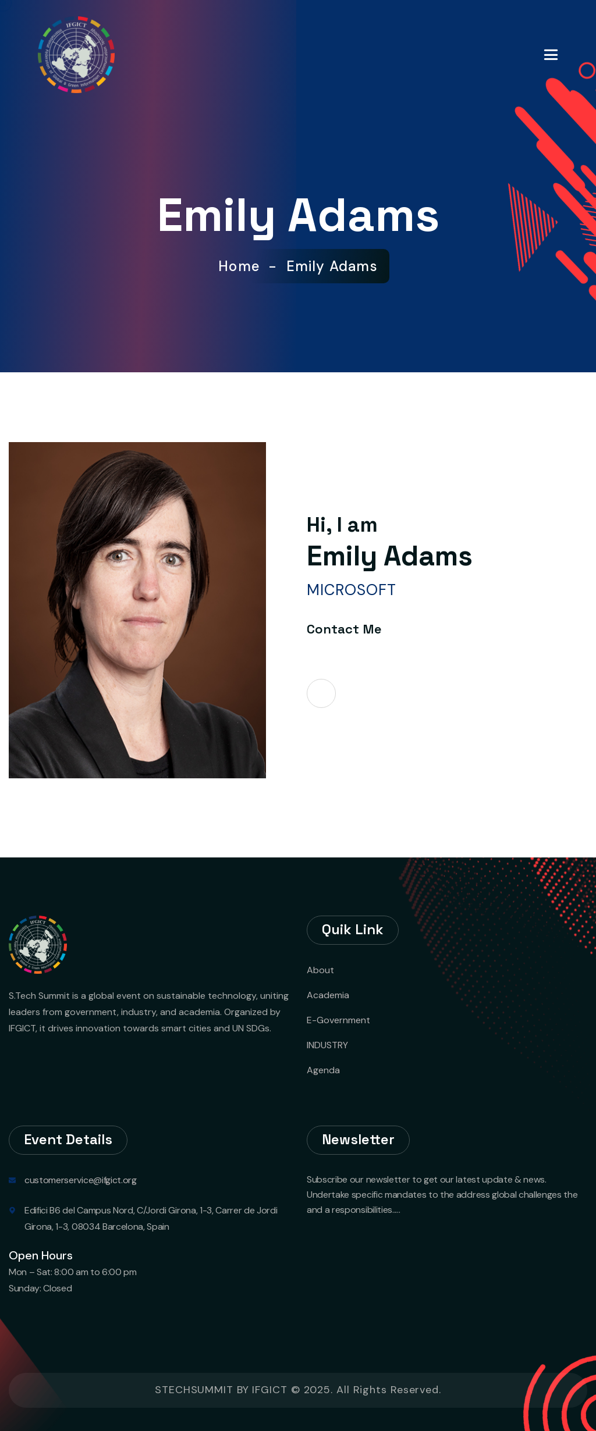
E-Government (338, 1020)
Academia (328, 995)
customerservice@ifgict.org (80, 1180)
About (320, 970)
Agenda (323, 1070)
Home (243, 266)
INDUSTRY (327, 1045)
